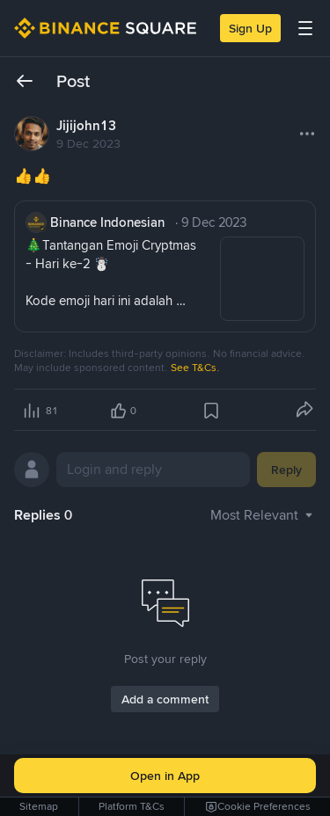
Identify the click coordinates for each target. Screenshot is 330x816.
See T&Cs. (195, 368)
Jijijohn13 (86, 126)
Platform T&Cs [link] (132, 806)
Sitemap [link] (38, 806)
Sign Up (250, 28)
